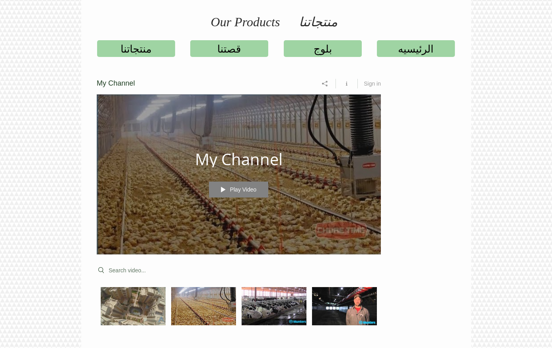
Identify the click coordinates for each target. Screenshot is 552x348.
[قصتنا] (229, 48)
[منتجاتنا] (136, 48)
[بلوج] (323, 48)
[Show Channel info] (347, 83)
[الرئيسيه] (416, 48)
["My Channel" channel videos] (238, 311)
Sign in (372, 83)
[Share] (325, 83)
